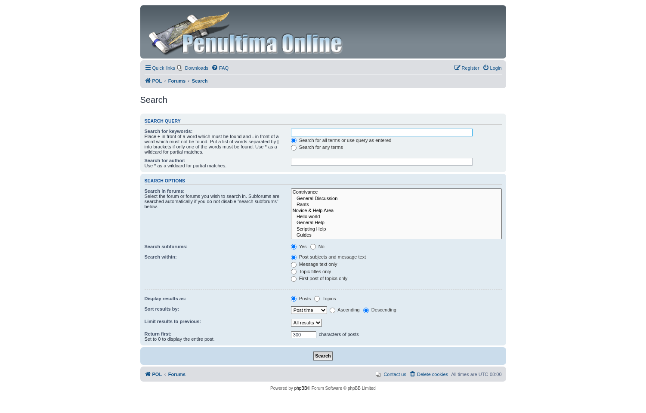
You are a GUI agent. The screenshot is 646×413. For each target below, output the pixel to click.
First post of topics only (319, 278)
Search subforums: (166, 246)
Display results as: (165, 298)
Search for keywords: (169, 131)
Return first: (158, 333)
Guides (396, 235)
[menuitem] (192, 68)
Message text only (314, 264)
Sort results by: (162, 308)
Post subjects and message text (328, 256)
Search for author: (165, 160)
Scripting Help (396, 229)
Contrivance (396, 192)
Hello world (396, 217)
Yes (299, 246)
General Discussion (396, 199)
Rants (396, 205)
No (317, 246)
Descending (379, 309)
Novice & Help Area (396, 211)
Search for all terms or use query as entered (341, 140)
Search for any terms (317, 147)
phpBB (300, 388)
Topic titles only (311, 271)
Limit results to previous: (173, 321)
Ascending (345, 309)
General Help (396, 223)
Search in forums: (165, 191)
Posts (301, 298)
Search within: (161, 256)
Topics (325, 298)
